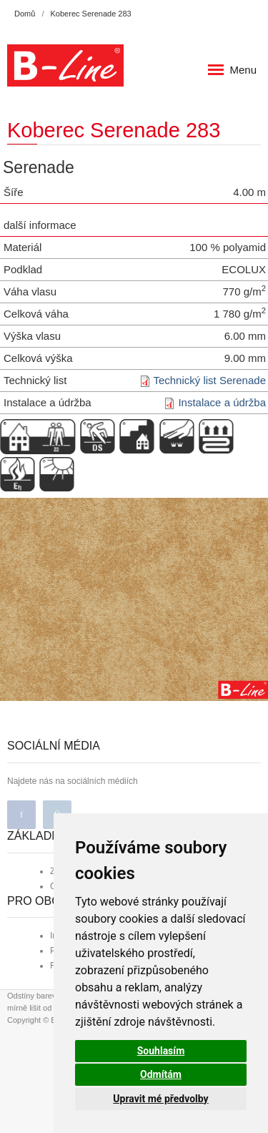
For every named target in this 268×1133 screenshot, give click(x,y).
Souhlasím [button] (161, 1050)
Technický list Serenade (209, 380)
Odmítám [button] (161, 1074)
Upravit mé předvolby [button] (160, 1098)
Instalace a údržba (222, 402)
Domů (24, 13)
